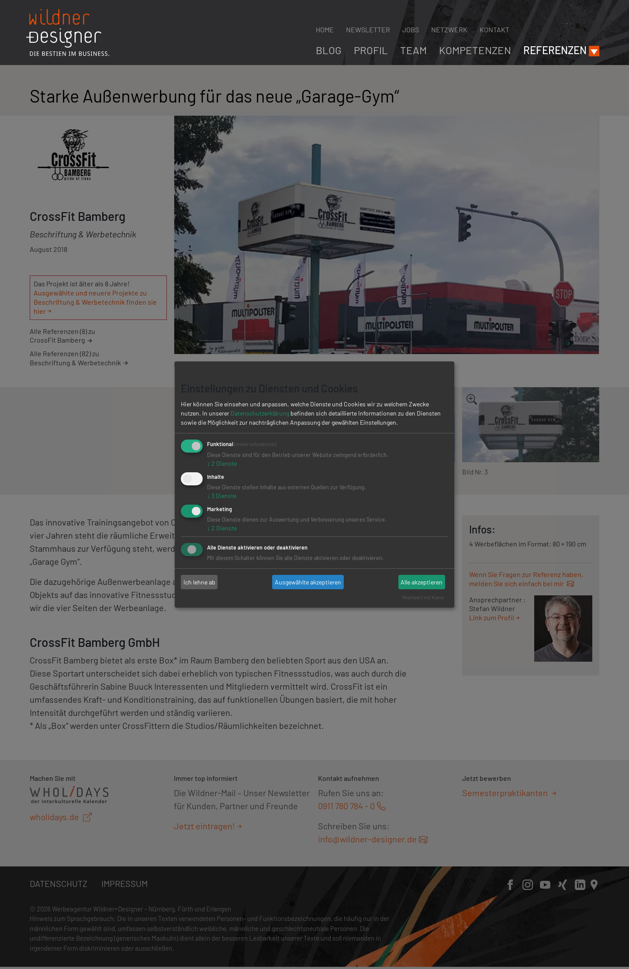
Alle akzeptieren (421, 582)
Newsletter (368, 29)
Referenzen (555, 50)
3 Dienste (221, 495)
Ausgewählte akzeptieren (308, 582)
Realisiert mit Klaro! (423, 597)
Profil (371, 50)
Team (413, 50)
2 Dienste (222, 463)
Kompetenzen (475, 50)
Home (325, 29)
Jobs (410, 29)
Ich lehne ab (199, 582)
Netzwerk (449, 29)
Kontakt (494, 29)
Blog (329, 50)
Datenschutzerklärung (260, 413)
